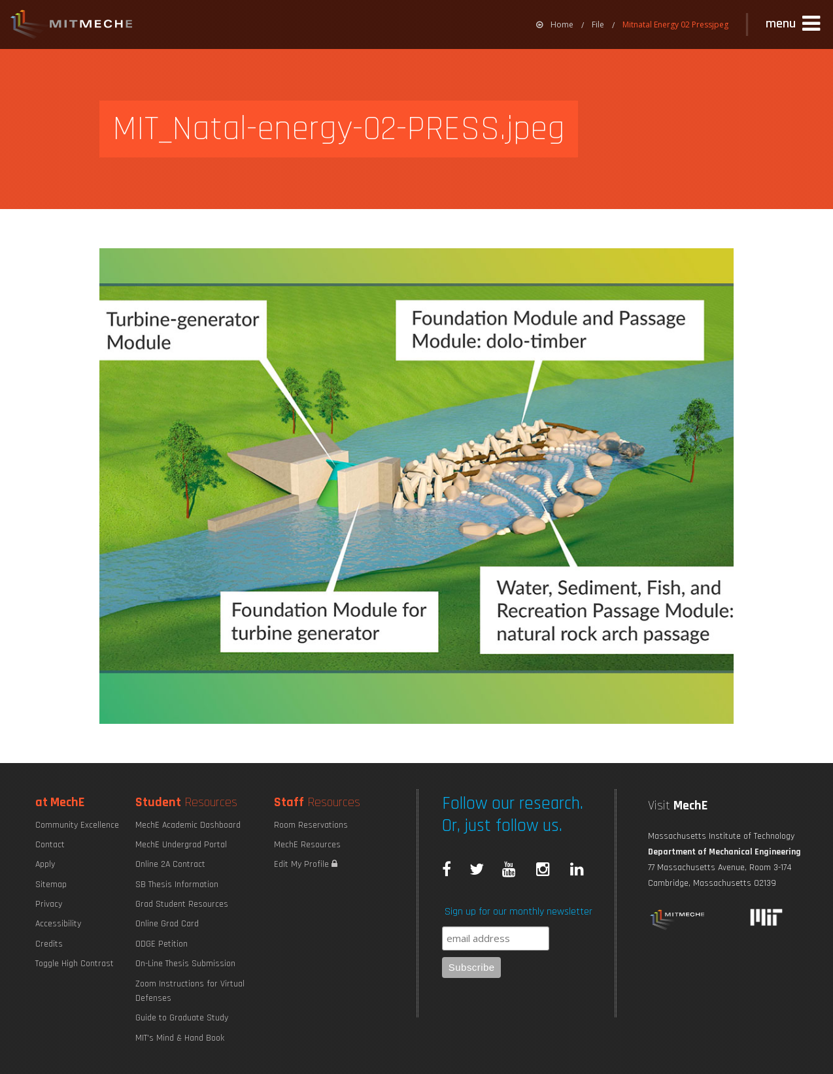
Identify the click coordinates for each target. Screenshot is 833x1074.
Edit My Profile (305, 864)
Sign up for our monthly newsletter (518, 912)
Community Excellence (77, 825)
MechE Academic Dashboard (188, 825)
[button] (794, 24)
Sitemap (51, 884)
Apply (45, 864)
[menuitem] (554, 24)
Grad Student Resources (181, 904)
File (598, 24)
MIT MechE (72, 26)
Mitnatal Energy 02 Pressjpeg (675, 24)
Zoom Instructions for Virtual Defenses (190, 991)
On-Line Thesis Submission (185, 963)
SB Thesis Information (176, 884)
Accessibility (58, 924)
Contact (50, 845)
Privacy (48, 904)
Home (554, 24)
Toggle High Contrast (74, 963)
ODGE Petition (161, 944)
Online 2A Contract (170, 864)
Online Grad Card (167, 924)
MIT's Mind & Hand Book (179, 1038)
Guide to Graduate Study (181, 1018)
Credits (49, 944)
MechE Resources (307, 845)
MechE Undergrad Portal (181, 845)
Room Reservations (311, 825)
